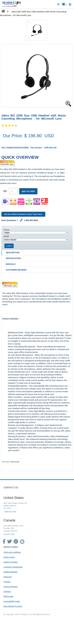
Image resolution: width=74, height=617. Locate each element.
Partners (7, 581)
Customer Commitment (13, 567)
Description (12, 252)
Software (7, 591)
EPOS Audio (8, 596)
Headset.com (26, 614)
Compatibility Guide (12, 601)
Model (6, 236)
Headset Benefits (11, 572)
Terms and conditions (12, 552)
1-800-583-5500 (10, 511)
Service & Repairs (11, 586)
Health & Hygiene (11, 562)
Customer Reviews (16, 270)
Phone (6, 230)
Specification (13, 258)
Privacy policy (9, 557)
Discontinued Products (13, 606)
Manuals (11, 264)
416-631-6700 (9, 534)
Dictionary (8, 576)
